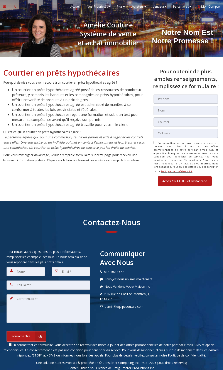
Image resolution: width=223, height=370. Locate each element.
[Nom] (186, 109)
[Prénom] (186, 99)
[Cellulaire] (186, 131)
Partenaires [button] (182, 9)
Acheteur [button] (138, 9)
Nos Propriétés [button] (98, 9)
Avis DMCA (111, 365)
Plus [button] (121, 9)
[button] (185, 176)
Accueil (75, 9)
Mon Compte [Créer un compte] (209, 9)
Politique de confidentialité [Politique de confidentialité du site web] (176, 168)
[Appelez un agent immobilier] (13, 8)
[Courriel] (186, 120)
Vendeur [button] (159, 9)
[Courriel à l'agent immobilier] (6, 8)
